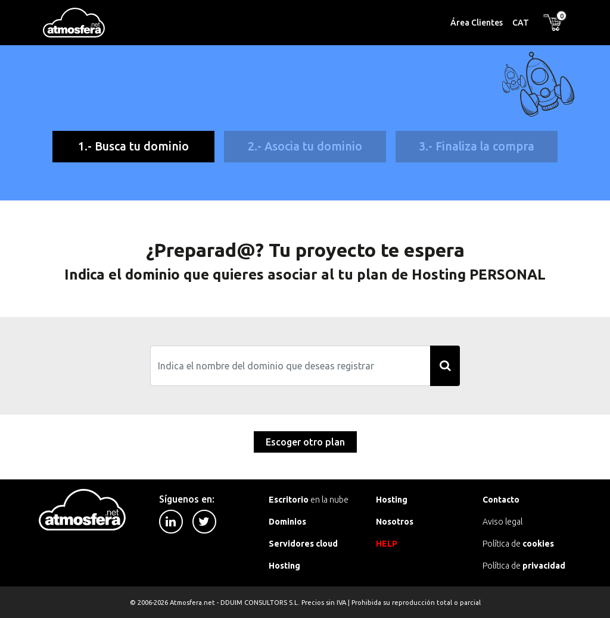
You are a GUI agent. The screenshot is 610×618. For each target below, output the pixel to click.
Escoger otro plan (305, 442)
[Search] (290, 366)
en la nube (308, 499)
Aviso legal (502, 521)
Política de (518, 543)
